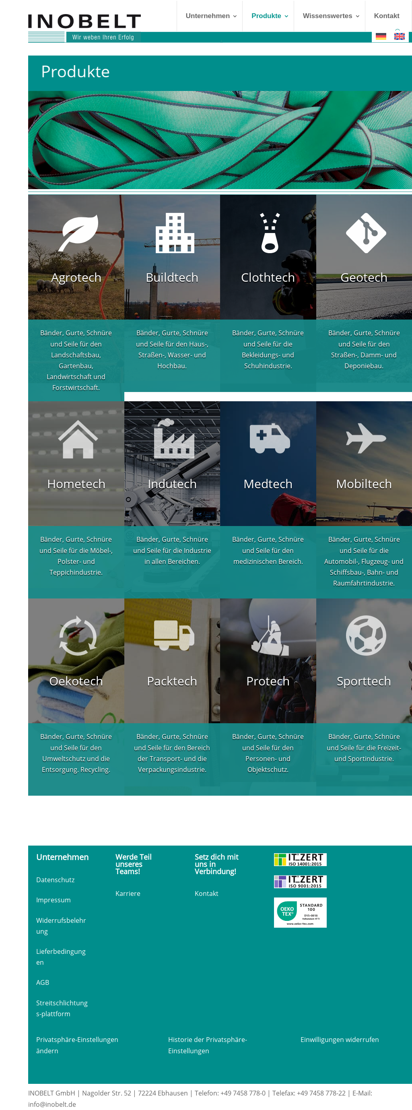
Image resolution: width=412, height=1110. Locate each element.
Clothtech (268, 277)
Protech (268, 681)
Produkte (266, 16)
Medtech (268, 483)
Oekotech (76, 681)
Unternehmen (208, 16)
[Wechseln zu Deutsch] (381, 36)
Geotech (363, 277)
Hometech (76, 483)
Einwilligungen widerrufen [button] (340, 1039)
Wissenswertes (327, 16)
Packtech (172, 681)
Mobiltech (364, 483)
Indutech (172, 483)
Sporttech (364, 681)
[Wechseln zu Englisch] (399, 36)
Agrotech (76, 277)
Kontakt (387, 16)
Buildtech (172, 277)
